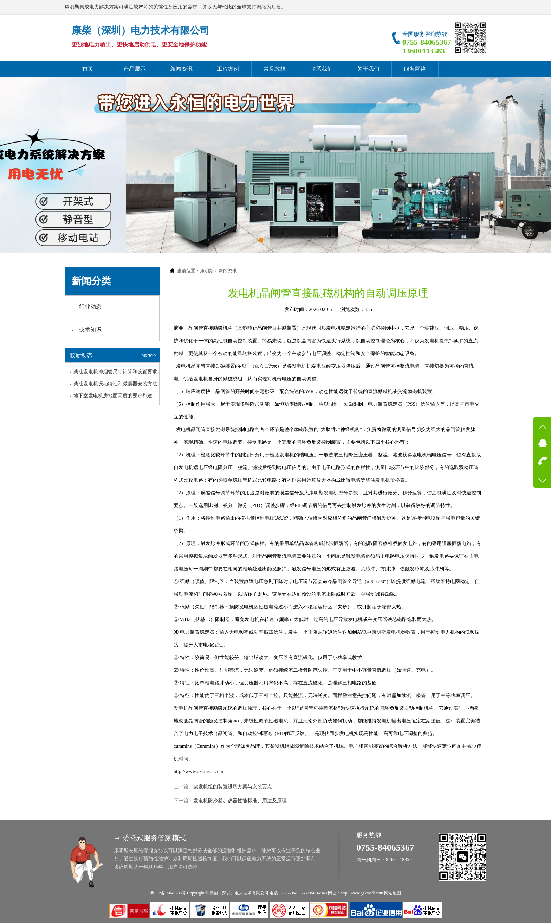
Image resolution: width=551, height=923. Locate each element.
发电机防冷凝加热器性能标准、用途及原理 (240, 800)
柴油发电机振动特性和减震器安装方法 (115, 383)
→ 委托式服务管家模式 (150, 838)
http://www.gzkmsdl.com (198, 771)
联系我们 (321, 69)
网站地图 (392, 893)
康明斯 (207, 270)
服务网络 (415, 69)
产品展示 (134, 69)
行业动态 (90, 307)
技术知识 (90, 330)
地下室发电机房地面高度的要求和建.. (114, 395)
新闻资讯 (181, 69)
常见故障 (275, 69)
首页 (87, 69)
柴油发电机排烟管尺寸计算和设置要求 (115, 371)
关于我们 (368, 69)
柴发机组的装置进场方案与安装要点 (232, 786)
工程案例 (228, 69)
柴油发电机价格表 (385, 480)
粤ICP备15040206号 (168, 893)
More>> (149, 355)
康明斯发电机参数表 (393, 632)
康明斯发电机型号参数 (333, 492)
